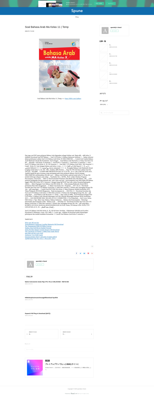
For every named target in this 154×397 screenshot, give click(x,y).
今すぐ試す (99, 3)
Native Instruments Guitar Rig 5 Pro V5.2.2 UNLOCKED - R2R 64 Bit (47, 282)
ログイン (110, 3)
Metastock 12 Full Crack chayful (117, 81)
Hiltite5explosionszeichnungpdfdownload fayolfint (41, 297)
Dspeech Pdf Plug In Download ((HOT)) (37, 313)
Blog (77, 17)
